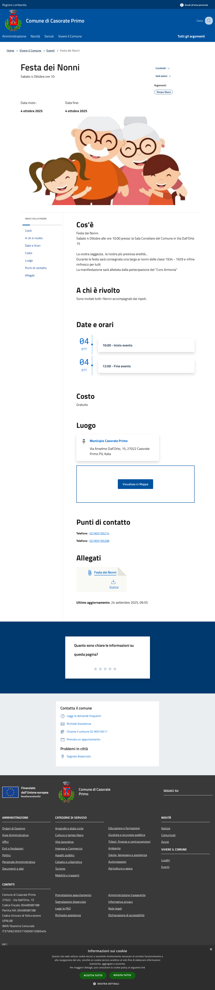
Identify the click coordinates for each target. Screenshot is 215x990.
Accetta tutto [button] (93, 975)
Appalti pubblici (65, 855)
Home (10, 50)
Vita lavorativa (64, 841)
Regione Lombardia (14, 5)
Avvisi (165, 841)
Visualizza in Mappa (135, 484)
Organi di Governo (13, 828)
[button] (107, 984)
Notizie (165, 828)
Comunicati (168, 835)
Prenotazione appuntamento (73, 895)
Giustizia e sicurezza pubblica (126, 835)
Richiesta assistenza (68, 915)
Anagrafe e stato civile (69, 828)
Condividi (163, 68)
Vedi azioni (164, 76)
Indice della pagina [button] (35, 218)
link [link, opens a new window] (143, 967)
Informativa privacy (120, 901)
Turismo (60, 868)
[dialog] (107, 967)
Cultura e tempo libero (69, 835)
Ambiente (114, 848)
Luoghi (165, 860)
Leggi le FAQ (63, 908)
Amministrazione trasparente (127, 895)
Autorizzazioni (117, 861)
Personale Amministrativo (18, 862)
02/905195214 (99, 533)
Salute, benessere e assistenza (127, 855)
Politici (6, 855)
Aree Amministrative (15, 835)
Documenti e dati (13, 868)
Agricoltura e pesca (120, 868)
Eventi (50, 50)
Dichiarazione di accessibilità (126, 915)
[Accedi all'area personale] (194, 5)
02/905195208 (99, 540)
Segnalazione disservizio (70, 901)
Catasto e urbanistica (68, 862)
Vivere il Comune (31, 50)
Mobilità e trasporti (67, 875)
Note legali (115, 908)
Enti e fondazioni (12, 848)
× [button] (210, 949)
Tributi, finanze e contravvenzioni (129, 841)
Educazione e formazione (124, 828)
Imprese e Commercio (68, 848)
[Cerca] (208, 20)
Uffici (5, 841)
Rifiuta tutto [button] (122, 975)
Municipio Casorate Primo (109, 440)
